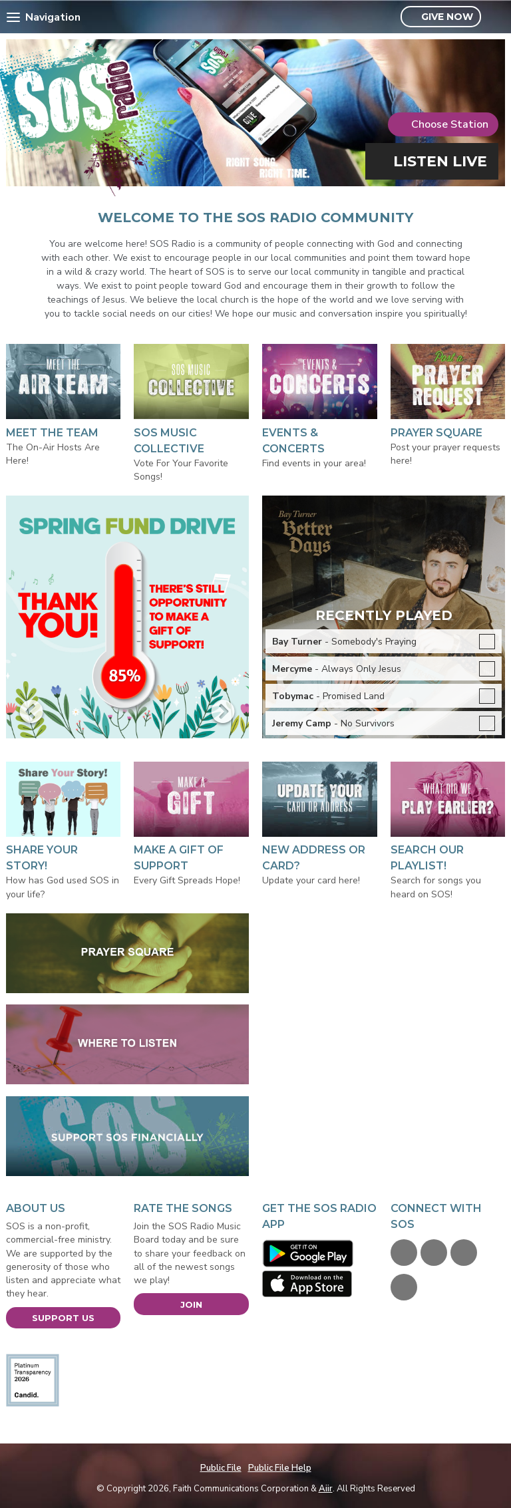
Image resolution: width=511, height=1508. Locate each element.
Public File (221, 1468)
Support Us (63, 1317)
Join (191, 1304)
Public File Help (279, 1468)
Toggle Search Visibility (496, 17)
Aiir (326, 1489)
